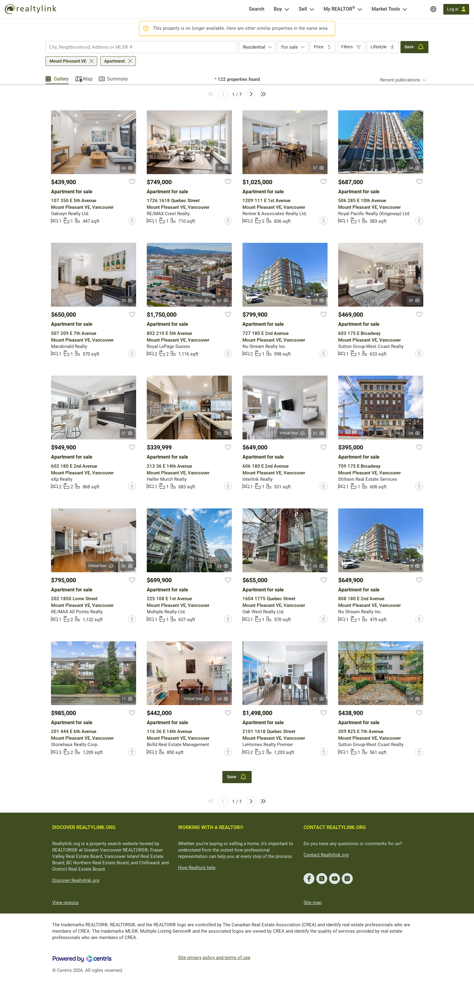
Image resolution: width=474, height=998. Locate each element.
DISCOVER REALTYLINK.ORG (83, 827)
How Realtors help (196, 867)
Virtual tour (197, 300)
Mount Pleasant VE (68, 61)
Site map (312, 902)
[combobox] (141, 47)
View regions (65, 902)
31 (318, 699)
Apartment (114, 61)
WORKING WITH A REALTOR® (211, 827)
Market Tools (386, 9)
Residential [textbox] (254, 47)
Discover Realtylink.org (75, 880)
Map (88, 79)
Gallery (61, 79)
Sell (303, 9)
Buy (278, 9)
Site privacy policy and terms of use (214, 957)
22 (222, 433)
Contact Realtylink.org (326, 855)
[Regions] (433, 9)
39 (414, 300)
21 (318, 433)
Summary (117, 79)
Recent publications (400, 80)
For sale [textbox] (289, 47)
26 (318, 566)
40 (222, 300)
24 (127, 168)
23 (222, 566)
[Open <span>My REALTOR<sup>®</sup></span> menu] (359, 9)
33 (127, 300)
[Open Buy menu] (286, 9)
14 (414, 699)
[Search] (256, 9)
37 (318, 168)
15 (318, 300)
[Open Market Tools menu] (404, 9)
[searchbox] (137, 47)
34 (414, 168)
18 (222, 168)
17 (127, 699)
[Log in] (456, 9)
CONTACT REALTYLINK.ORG (335, 827)
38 (127, 566)
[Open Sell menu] (311, 9)
